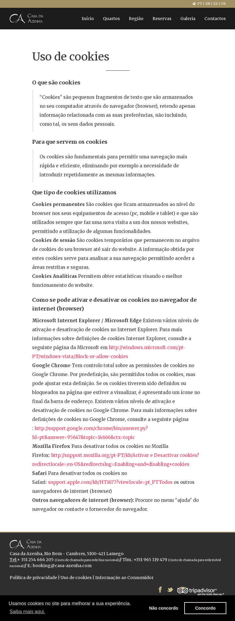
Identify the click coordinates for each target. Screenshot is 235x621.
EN (207, 3)
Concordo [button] (205, 608)
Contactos (215, 18)
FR (223, 3)
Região (136, 18)
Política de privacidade (33, 577)
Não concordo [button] (163, 608)
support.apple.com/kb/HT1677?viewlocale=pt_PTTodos (110, 482)
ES (215, 3)
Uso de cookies (76, 577)
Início (88, 18)
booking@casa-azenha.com (62, 565)
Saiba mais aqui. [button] (27, 611)
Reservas (161, 18)
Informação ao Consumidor (124, 577)
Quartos (111, 18)
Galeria (187, 18)
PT (199, 3)
